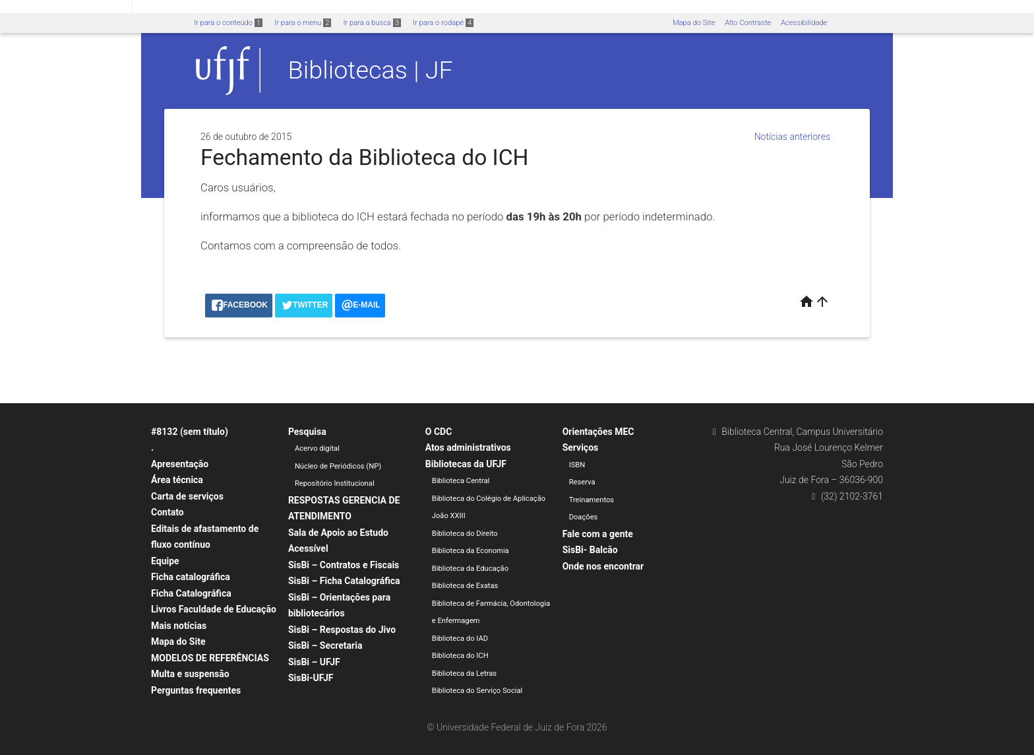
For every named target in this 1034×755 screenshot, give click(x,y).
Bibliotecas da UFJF (465, 464)
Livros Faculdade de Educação (213, 609)
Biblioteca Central (461, 480)
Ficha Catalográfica (191, 593)
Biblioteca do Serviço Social (477, 690)
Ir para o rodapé (443, 22)
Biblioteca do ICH (460, 655)
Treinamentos (592, 500)
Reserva (582, 482)
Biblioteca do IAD (460, 638)
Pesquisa (307, 431)
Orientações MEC (598, 431)
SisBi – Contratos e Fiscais (343, 565)
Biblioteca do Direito (465, 533)
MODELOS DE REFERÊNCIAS (210, 658)
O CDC (438, 431)
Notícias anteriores (792, 136)
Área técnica (177, 480)
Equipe (165, 561)
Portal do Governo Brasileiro (66, 7)
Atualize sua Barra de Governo (201, 7)
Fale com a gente (598, 534)
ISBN (577, 465)
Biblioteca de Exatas (465, 585)
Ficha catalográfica (190, 577)
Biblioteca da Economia (470, 550)
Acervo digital (317, 448)
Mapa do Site (694, 22)
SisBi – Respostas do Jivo (342, 629)
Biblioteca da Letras (464, 673)
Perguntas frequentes (196, 690)
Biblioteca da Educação (470, 568)
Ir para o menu (302, 22)
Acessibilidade (804, 22)
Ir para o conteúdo (228, 22)
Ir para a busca (372, 22)
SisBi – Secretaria (325, 645)
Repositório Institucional (335, 483)
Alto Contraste (748, 22)
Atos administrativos (468, 447)
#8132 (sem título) (189, 431)
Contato (167, 512)
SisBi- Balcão (590, 549)
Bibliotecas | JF (370, 69)
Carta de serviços (187, 496)
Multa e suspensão (190, 674)
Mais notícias (178, 625)
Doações (583, 517)
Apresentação (179, 464)
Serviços (581, 447)
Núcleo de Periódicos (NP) (338, 466)
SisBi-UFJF (311, 678)
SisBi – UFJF (314, 662)
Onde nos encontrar (603, 566)
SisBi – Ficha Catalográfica (344, 580)
